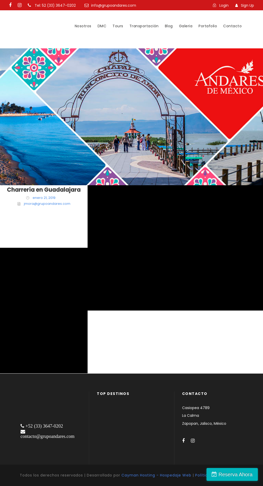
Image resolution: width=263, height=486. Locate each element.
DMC (102, 26)
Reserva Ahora (235, 474)
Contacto (232, 26)
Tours (117, 26)
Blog (169, 26)
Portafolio (208, 26)
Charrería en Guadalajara (44, 190)
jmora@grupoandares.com (47, 203)
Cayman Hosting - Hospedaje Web (156, 475)
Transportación (144, 26)
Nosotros (83, 26)
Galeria (186, 26)
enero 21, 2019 (44, 197)
